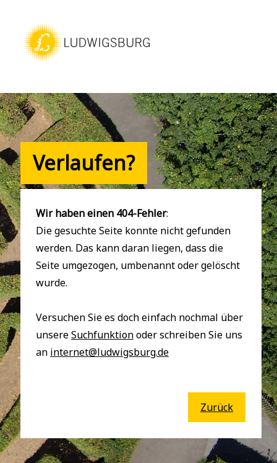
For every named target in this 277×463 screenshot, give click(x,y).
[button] (87, 61)
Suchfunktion (102, 335)
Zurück (216, 407)
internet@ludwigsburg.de (109, 352)
